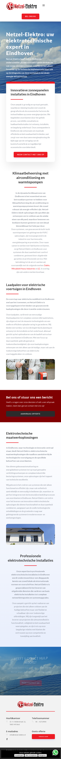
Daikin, (47, 265)
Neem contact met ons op (30, 157)
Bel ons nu (30, 16)
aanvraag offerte (30, 414)
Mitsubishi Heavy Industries (23, 268)
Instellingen (19, 755)
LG (39, 268)
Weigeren (42, 755)
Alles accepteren (31, 755)
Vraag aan (43, 736)
